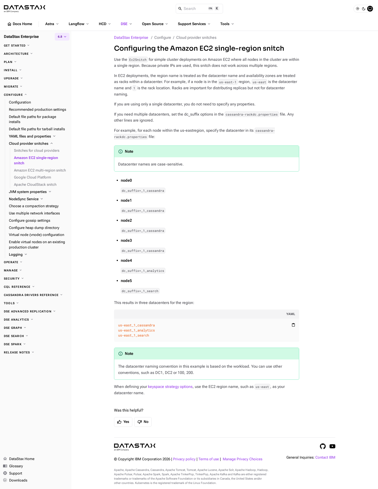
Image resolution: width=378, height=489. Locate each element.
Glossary (13, 466)
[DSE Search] (35, 336)
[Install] (35, 70)
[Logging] (38, 254)
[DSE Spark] (35, 344)
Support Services (194, 24)
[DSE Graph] (35, 328)
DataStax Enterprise (131, 37)
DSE (127, 24)
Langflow (79, 24)
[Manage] (35, 270)
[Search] (199, 9)
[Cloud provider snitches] (38, 143)
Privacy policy (184, 459)
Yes (123, 422)
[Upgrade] (35, 78)
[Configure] (35, 95)
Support (12, 473)
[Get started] (35, 45)
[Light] (357, 9)
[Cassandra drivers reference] (35, 295)
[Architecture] (35, 54)
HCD (105, 24)
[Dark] (364, 9)
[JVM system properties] (38, 192)
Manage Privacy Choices (242, 459)
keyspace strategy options (170, 386)
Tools (227, 24)
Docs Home (19, 24)
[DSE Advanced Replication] (35, 311)
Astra (52, 24)
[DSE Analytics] (35, 320)
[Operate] (35, 262)
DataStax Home (18, 459)
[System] (370, 9)
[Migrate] (35, 87)
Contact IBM (325, 457)
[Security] (35, 279)
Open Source (155, 24)
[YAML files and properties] (38, 136)
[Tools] (35, 303)
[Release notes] (35, 352)
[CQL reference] (35, 287)
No (142, 422)
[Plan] (35, 62)
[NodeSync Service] (38, 199)
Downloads (15, 480)
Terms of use (208, 459)
